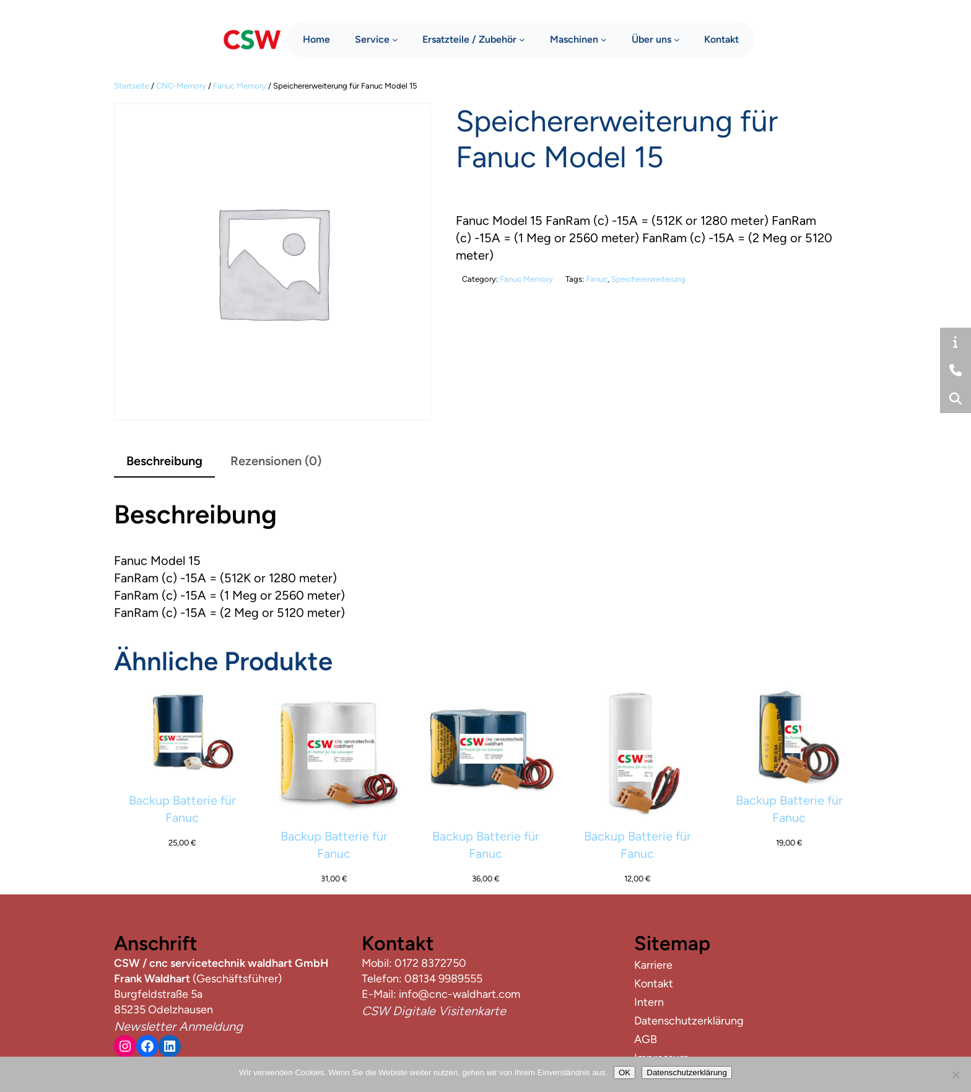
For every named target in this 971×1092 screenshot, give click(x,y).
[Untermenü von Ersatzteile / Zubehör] (522, 38)
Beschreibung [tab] (164, 460)
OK (624, 1072)
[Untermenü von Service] (395, 38)
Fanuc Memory (239, 85)
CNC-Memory (181, 85)
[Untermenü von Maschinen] (604, 38)
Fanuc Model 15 (157, 560)
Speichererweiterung (648, 279)
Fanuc (596, 279)
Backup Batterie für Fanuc (182, 809)
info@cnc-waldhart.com (459, 994)
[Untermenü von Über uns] (677, 38)
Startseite (131, 85)
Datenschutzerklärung (687, 1072)
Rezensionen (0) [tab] (275, 460)
